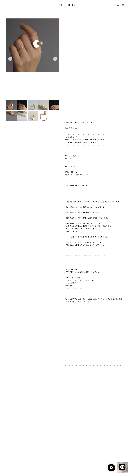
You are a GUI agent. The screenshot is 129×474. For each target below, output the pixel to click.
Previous (10, 60)
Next (55, 60)
